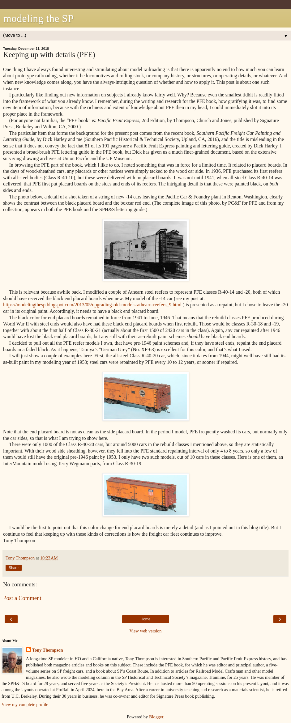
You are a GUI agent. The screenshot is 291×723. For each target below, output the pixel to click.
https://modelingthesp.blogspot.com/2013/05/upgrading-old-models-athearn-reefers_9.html (92, 304)
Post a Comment (22, 598)
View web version (146, 630)
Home (145, 619)
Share (14, 568)
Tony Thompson (47, 650)
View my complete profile (25, 704)
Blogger (156, 716)
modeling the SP (38, 18)
